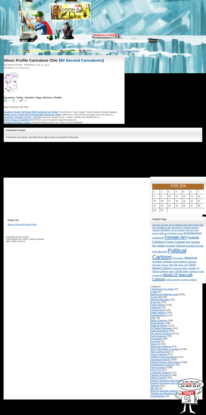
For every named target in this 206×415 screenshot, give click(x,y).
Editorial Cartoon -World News (165, 362)
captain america (191, 227)
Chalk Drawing (157, 305)
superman (177, 268)
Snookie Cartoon (162, 261)
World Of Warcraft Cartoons (164, 391)
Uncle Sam (181, 271)
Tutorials (63, 41)
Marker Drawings (158, 320)
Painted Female (194, 245)
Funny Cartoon (175, 242)
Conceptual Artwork (160, 359)
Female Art (175, 237)
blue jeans (188, 225)
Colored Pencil (157, 310)
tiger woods (189, 268)
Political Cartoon (169, 253)
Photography (156, 338)
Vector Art (155, 344)
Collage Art (155, 307)
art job (171, 225)
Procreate (155, 341)
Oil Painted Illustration (161, 328)
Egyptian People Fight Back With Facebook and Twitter (31, 112)
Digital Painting (157, 312)
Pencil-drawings (158, 336)
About (33, 41)
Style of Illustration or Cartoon (44, 51)
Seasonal (190, 257)
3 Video (154, 292)
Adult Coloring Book (160, 352)
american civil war (160, 225)
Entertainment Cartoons (162, 365)
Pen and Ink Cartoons (161, 333)
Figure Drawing (70, 51)
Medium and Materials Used (164, 294)
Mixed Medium (157, 323)
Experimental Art (158, 315)
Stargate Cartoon (160, 265)
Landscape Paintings (160, 372)
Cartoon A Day (80, 12)
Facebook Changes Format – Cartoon (22, 117)
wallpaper (193, 271)
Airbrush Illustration (159, 299)
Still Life (154, 388)
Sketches (154, 385)
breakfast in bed (164, 227)
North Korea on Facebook (16, 120)
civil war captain (178, 230)
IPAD (152, 318)
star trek (173, 265)
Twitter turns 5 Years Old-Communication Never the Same (32, 114)
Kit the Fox (155, 370)
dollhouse (163, 233)
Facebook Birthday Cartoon (17, 122)
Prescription (178, 258)
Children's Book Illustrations (164, 357)
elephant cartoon (175, 233)
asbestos (179, 225)
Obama (180, 245)
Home (21, 41)
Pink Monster (159, 251)
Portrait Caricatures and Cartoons (167, 380)
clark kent (189, 230)
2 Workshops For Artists (162, 289)
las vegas (158, 245)
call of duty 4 (177, 227)
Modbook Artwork (159, 325)
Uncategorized (157, 396)
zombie (184, 279)
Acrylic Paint (156, 297)
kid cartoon (193, 242)
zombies (193, 279)
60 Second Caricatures (128, 51)
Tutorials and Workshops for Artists (167, 393)
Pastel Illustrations (159, 331)
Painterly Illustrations (160, 375)
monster (170, 245)
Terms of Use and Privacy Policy (22, 224)
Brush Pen (155, 302)
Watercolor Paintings (160, 346)
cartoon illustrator (161, 230)
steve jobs (183, 265)
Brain (196, 225)
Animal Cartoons (158, 354)
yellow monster (173, 279)
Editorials (47, 41)
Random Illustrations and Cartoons (167, 383)
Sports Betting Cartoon (185, 262)
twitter (172, 271)
